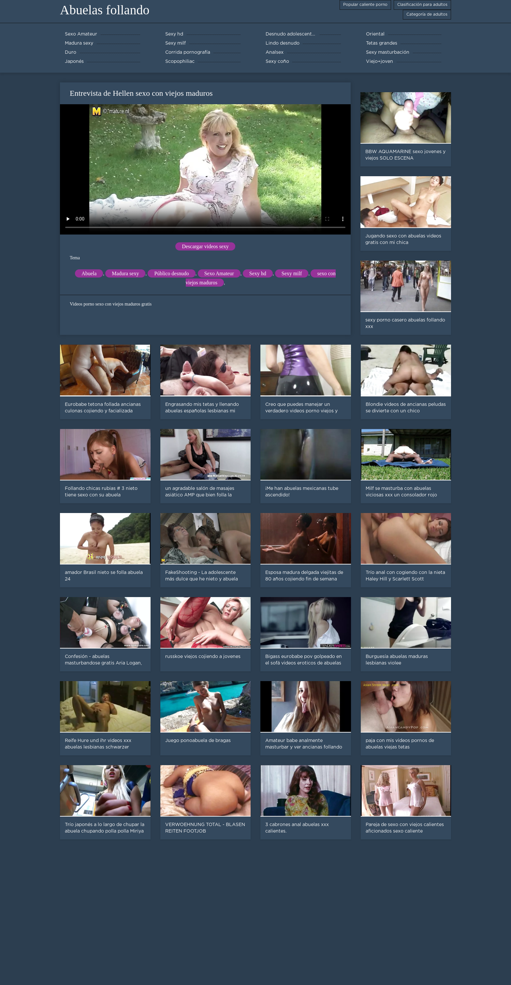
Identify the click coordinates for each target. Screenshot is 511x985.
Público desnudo (171, 273)
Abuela (88, 273)
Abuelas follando (104, 10)
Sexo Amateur (219, 273)
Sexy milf (292, 273)
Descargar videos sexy (205, 246)
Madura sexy (125, 273)
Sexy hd (257, 273)
